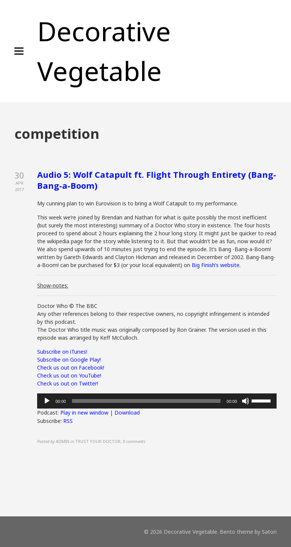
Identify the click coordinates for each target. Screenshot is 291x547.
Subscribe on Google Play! (69, 359)
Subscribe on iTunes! (62, 351)
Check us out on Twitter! (67, 383)
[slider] (146, 401)
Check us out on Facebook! (70, 367)
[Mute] (245, 401)
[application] (156, 401)
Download (127, 412)
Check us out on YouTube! (69, 375)
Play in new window (84, 412)
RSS (68, 420)
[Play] (47, 401)
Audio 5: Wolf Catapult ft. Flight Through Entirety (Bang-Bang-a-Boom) (156, 180)
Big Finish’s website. (216, 265)
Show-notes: (52, 285)
